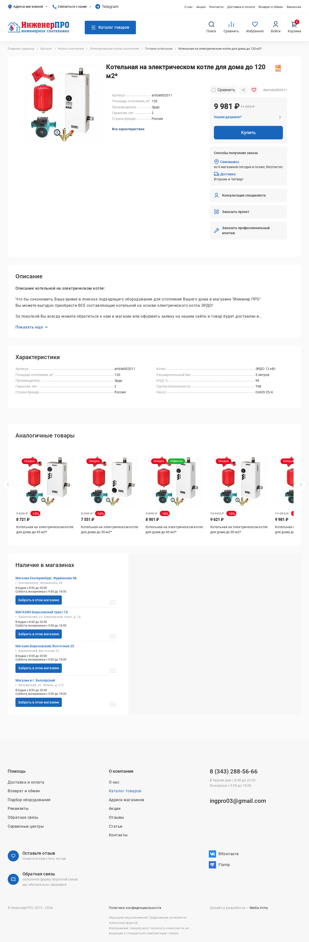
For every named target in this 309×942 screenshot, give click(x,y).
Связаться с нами (69, 7)
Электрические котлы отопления (114, 48)
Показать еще (31, 328)
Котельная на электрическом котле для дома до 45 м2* (44, 530)
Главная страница (21, 48)
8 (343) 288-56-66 (234, 771)
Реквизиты (18, 808)
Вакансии (294, 7)
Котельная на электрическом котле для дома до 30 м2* (109, 530)
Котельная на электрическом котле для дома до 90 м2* (238, 530)
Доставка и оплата (241, 7)
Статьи (115, 826)
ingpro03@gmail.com (238, 801)
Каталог (46, 48)
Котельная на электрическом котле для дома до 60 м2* (174, 530)
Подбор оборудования (29, 800)
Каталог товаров (125, 791)
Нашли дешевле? (228, 117)
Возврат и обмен (271, 7)
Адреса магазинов (25, 7)
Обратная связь (23, 817)
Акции (201, 7)
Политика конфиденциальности (135, 908)
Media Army (259, 908)
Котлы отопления (71, 48)
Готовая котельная (158, 48)
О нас (188, 7)
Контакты (216, 7)
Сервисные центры (26, 826)
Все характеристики (128, 129)
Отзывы (116, 817)
